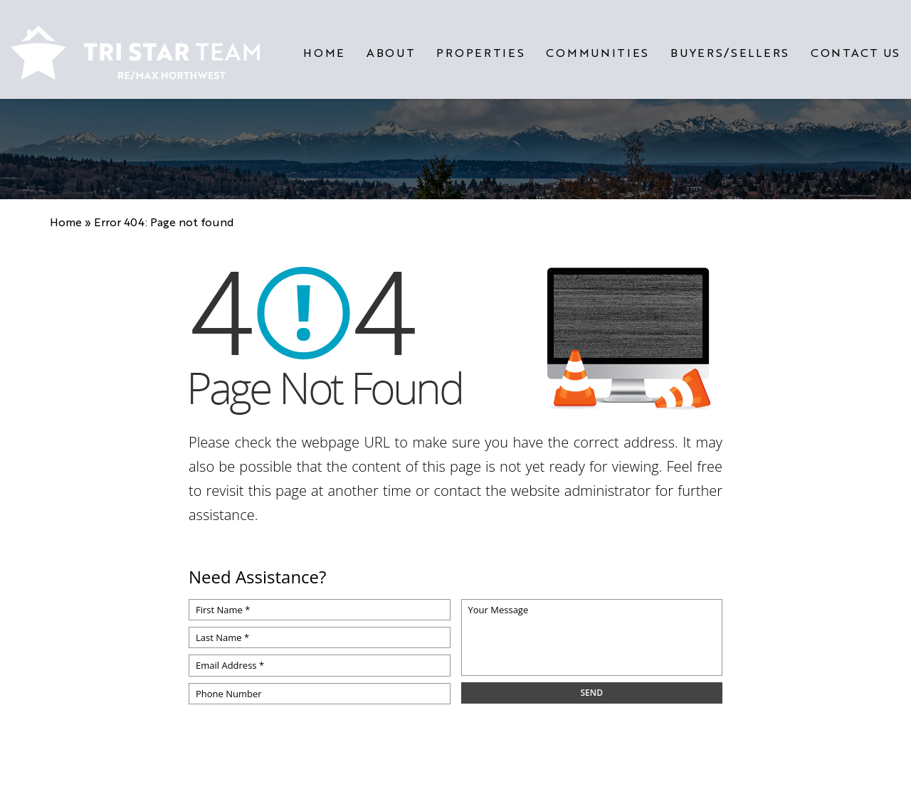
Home (324, 47)
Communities (597, 47)
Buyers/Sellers (729, 47)
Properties (480, 47)
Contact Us (855, 47)
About (391, 47)
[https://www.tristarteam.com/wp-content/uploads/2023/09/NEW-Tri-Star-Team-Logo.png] (135, 47)
